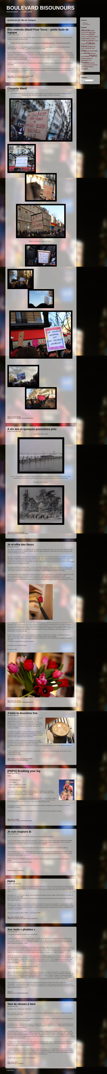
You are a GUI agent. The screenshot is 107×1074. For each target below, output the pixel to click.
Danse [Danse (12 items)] (84, 46)
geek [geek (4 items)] (88, 51)
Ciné (14, 918)
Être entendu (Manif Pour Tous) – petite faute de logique (38, 31)
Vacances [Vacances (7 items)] (85, 67)
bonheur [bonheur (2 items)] (86, 34)
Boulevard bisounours (41, 8)
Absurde (12, 758)
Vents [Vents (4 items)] (91, 67)
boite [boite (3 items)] (82, 34)
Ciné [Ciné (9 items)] (91, 36)
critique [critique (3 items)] (83, 44)
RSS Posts (85, 23)
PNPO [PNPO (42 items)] (93, 55)
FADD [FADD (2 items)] (92, 48)
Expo (17, 918)
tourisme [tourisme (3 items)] (92, 63)
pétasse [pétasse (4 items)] (89, 58)
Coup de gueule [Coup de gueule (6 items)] (87, 41)
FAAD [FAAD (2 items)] (82, 48)
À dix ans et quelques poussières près (32, 429)
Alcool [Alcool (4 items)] (92, 30)
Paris (19, 532)
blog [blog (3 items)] (94, 32)
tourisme (30, 758)
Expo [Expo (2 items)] (94, 46)
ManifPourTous (21, 76)
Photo (23, 532)
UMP (32, 76)
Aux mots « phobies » (21, 929)
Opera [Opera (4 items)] (87, 56)
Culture (12, 819)
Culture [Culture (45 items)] (90, 43)
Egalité (12, 76)
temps (16, 1062)
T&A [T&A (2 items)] (90, 60)
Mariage (19, 417)
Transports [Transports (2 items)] (84, 65)
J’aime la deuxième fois (22, 713)
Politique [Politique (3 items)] (84, 58)
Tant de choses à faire (21, 1004)
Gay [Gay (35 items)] (83, 50)
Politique (28, 76)
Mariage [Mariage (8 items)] (87, 53)
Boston (12, 532)
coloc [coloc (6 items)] (88, 39)
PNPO (9, 776)
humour (17, 758)
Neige (16, 532)
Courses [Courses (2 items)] (96, 40)
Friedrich (22, 859)
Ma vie (14, 77)
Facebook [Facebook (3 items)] (88, 48)
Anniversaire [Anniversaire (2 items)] (84, 32)
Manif (14, 417)
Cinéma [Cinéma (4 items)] (95, 36)
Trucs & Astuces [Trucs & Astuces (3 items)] (92, 65)
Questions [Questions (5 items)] (85, 60)
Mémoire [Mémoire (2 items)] (93, 53)
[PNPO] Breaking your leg (23, 770)
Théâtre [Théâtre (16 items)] (85, 62)
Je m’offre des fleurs (20, 544)
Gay (16, 76)
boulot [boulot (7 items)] (91, 34)
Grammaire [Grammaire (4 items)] (94, 51)
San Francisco (23, 758)
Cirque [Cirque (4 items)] (83, 38)
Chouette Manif (17, 88)
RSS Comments (86, 24)
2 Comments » (20, 870)
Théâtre (17, 819)
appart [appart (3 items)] (90, 32)
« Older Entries (13, 22)
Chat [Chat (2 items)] (87, 36)
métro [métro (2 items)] (82, 56)
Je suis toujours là (19, 831)
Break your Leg (16, 780)
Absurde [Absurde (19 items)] (85, 30)
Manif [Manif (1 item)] (82, 53)
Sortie (28, 918)
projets (12, 1062)
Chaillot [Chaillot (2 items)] (83, 36)
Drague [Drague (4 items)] (89, 46)
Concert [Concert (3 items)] (92, 38)
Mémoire (17, 917)
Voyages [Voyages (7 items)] (84, 69)
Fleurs (12, 701)
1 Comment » (34, 918)
